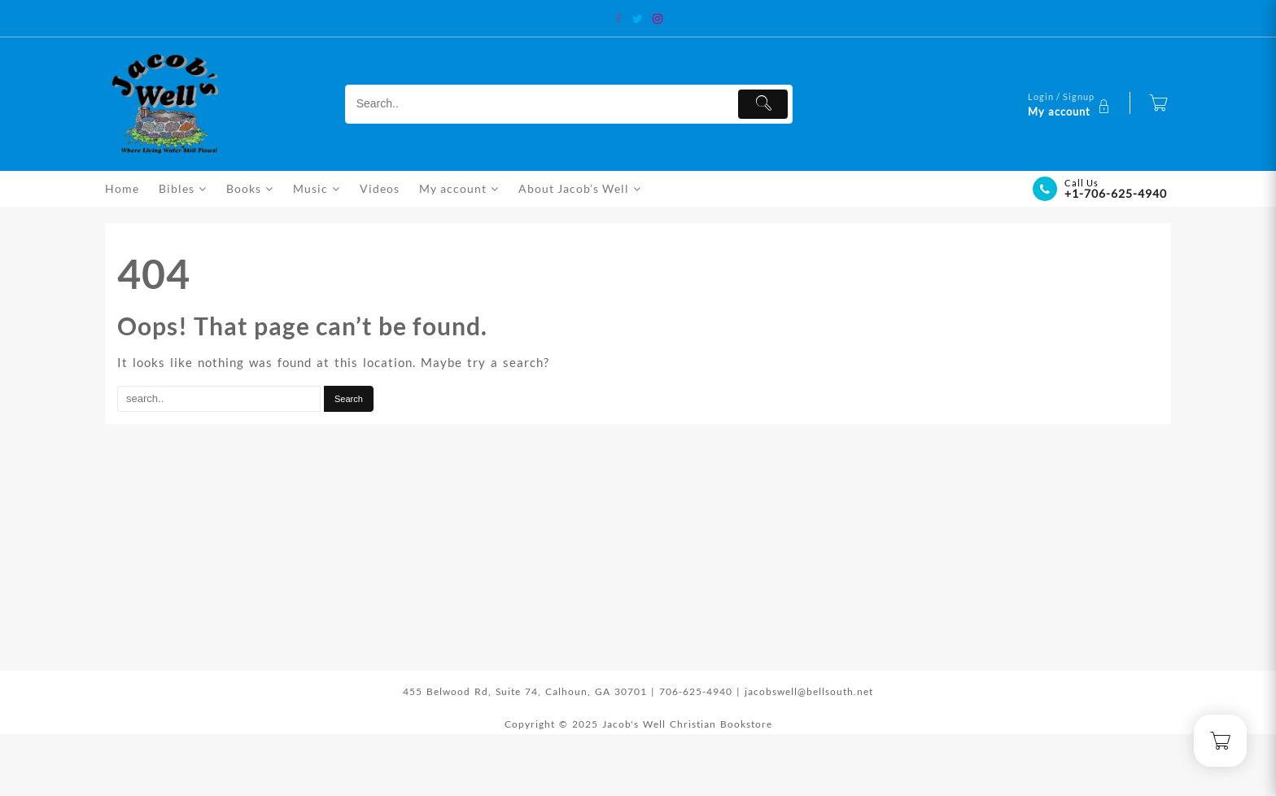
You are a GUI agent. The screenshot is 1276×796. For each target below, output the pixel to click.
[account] (1071, 104)
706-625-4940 (697, 691)
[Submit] (763, 104)
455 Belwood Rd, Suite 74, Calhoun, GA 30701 (525, 691)
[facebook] (618, 18)
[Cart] (1159, 104)
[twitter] (638, 18)
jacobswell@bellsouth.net (809, 691)
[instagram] (657, 18)
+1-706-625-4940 (1115, 193)
